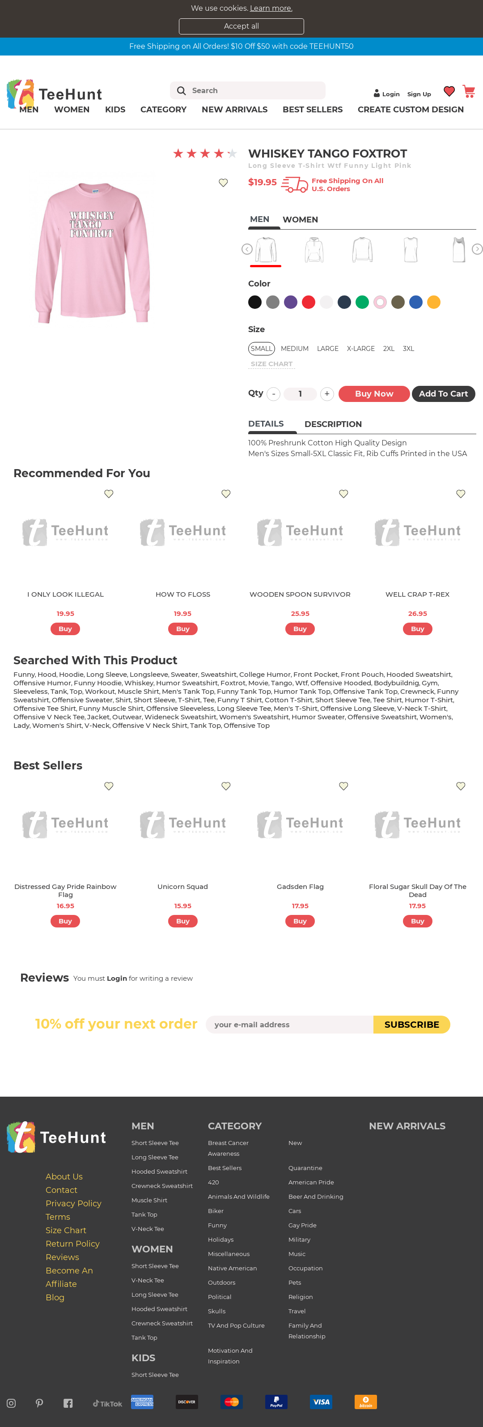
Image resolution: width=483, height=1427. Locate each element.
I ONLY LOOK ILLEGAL (65, 594)
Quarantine (305, 1167)
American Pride (311, 1182)
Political (220, 1296)
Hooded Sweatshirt (159, 1171)
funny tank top (244, 691)
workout (100, 691)
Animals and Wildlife (239, 1196)
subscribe (412, 1024)
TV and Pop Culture (236, 1325)
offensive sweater (82, 700)
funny (24, 674)
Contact (61, 1190)
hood (47, 674)
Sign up (419, 94)
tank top (205, 725)
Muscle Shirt (149, 1200)
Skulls (216, 1311)
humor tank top (302, 691)
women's (435, 717)
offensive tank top (365, 691)
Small (261, 349)
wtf (301, 683)
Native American (232, 1268)
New (295, 1142)
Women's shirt (57, 725)
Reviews (62, 1257)
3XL (408, 349)
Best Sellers (313, 110)
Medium (295, 349)
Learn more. (271, 8)
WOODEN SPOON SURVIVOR (300, 594)
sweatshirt (219, 674)
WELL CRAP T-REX (417, 594)
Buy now (374, 394)
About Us (64, 1177)
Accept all (241, 26)
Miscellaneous (229, 1253)
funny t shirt (239, 700)
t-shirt (189, 700)
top (76, 691)
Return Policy (73, 1244)
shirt (123, 700)
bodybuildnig (396, 683)
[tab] (272, 424)
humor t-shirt (429, 700)
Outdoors (221, 1282)
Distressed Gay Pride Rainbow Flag (65, 890)
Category (163, 110)
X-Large (361, 349)
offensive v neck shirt (149, 725)
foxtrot (233, 683)
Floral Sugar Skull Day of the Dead (417, 890)
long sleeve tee (244, 708)
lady (21, 725)
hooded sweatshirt (418, 674)
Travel (297, 1311)
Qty (255, 393)
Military (299, 1239)
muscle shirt (138, 691)
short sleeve (154, 700)
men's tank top (188, 691)
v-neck (97, 725)
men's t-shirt (296, 708)
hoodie (71, 674)
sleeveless (30, 691)
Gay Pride (302, 1225)
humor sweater (318, 717)
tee (209, 700)
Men (29, 110)
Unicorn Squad (182, 886)
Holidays (220, 1239)
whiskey (138, 683)
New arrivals (234, 110)
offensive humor (42, 683)
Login (385, 94)
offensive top (247, 725)
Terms (58, 1217)
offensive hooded (340, 683)
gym (430, 683)
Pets (294, 1282)
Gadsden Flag (300, 886)
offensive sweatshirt (382, 717)
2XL (388, 349)
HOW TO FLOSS (183, 594)
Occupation (305, 1268)
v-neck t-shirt (421, 708)
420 (213, 1182)
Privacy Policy (74, 1204)
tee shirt (387, 700)
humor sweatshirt (187, 683)
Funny (217, 1225)
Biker (216, 1210)
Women (72, 110)
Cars (294, 1210)
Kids (115, 110)
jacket (98, 717)
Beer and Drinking (315, 1196)
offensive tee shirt (44, 708)
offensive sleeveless (180, 708)
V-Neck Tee (147, 1228)
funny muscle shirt (111, 708)
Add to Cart (443, 394)
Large (328, 349)
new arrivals (407, 1126)
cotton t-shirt (289, 700)
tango (281, 683)
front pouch (362, 674)
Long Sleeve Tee (154, 1157)
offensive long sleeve (357, 708)
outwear (127, 717)
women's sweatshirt (254, 717)
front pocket (315, 674)
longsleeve (149, 674)
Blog (55, 1298)
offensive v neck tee (49, 717)
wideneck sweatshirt (180, 717)
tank (59, 691)
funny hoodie (98, 683)
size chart (271, 363)
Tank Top (144, 1214)
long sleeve (106, 674)
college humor (265, 674)
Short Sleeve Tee (155, 1142)
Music (296, 1253)
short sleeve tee (342, 700)
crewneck (417, 691)
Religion (300, 1296)
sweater (184, 674)
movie (258, 683)
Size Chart (66, 1230)
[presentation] (241, 1054)
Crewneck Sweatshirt (162, 1185)
